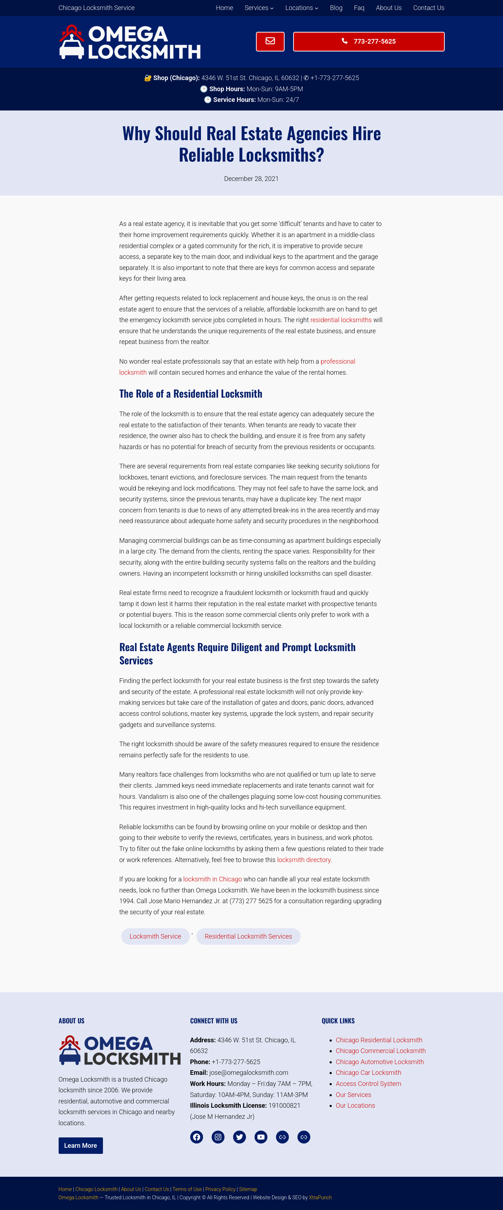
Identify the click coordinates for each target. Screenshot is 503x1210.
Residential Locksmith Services (248, 936)
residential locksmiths (341, 320)
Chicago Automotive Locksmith (380, 1062)
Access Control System (368, 1083)
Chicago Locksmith (96, 1189)
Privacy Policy (220, 1189)
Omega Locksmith (79, 1197)
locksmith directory (303, 860)
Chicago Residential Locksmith (379, 1040)
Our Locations (355, 1105)
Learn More (80, 1145)
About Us (131, 1189)
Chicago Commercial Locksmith (381, 1050)
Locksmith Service (155, 936)
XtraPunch (320, 1197)
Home (65, 1189)
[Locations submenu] (317, 8)
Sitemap (248, 1189)
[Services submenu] (272, 8)
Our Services (353, 1094)
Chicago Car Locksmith (368, 1072)
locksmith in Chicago (212, 879)
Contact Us (157, 1189)
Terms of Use (187, 1189)
